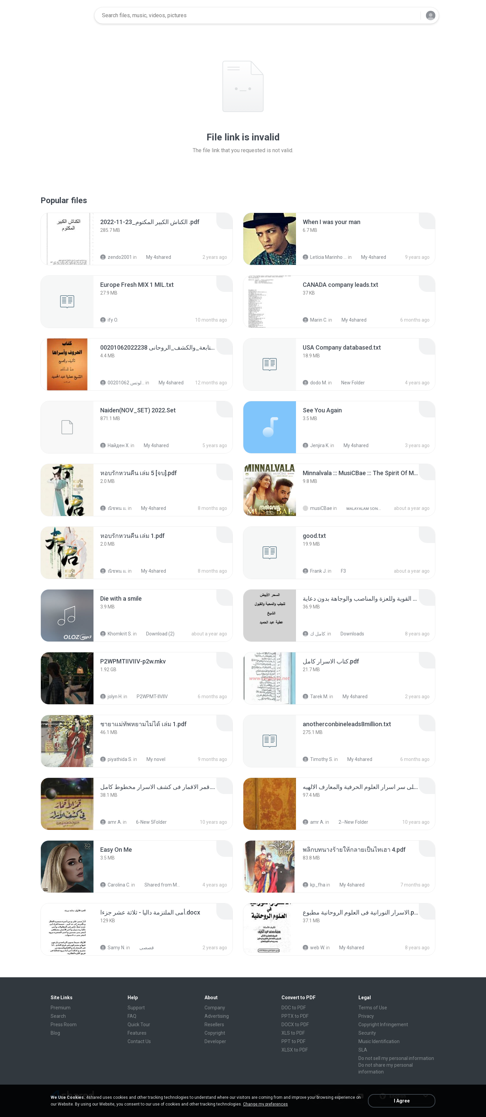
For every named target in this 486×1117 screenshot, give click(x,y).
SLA (362, 1050)
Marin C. (315, 320)
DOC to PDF (293, 1007)
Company (215, 1007)
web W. (314, 947)
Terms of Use (372, 1007)
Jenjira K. (316, 445)
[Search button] (411, 15)
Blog (55, 1033)
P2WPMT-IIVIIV (148, 696)
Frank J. (315, 571)
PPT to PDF (293, 1041)
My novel (152, 759)
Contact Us (139, 1041)
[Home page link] (67, 15)
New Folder (349, 382)
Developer (215, 1041)
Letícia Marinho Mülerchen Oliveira (325, 257)
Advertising (217, 1016)
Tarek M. (315, 696)
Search (58, 1016)
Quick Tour (139, 1024)
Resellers (214, 1024)
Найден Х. (115, 445)
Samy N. (112, 947)
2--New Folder (349, 822)
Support (136, 1007)
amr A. (111, 822)
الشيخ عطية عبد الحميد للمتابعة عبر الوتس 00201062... (122, 382)
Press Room (64, 1024)
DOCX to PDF (295, 1024)
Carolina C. (115, 885)
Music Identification (379, 1041)
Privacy (366, 1016)
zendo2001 (116, 257)
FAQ (132, 1016)
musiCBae (317, 508)
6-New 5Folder (148, 822)
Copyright (215, 1033)
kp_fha (314, 885)
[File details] (67, 239)
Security (367, 1033)
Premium (61, 1007)
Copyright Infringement (383, 1024)
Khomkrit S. (116, 633)
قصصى (143, 947)
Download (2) (156, 633)
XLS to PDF (293, 1033)
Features (137, 1033)
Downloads (348, 633)
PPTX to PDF (294, 1016)
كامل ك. (314, 633)
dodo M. (315, 382)
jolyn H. (111, 696)
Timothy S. (318, 759)
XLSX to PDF (294, 1050)
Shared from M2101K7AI (159, 885)
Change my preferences (265, 1104)
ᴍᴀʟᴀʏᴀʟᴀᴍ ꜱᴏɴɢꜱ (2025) (361, 508)
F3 (339, 571)
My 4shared (155, 257)
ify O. (109, 320)
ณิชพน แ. (113, 508)
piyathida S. (116, 759)
